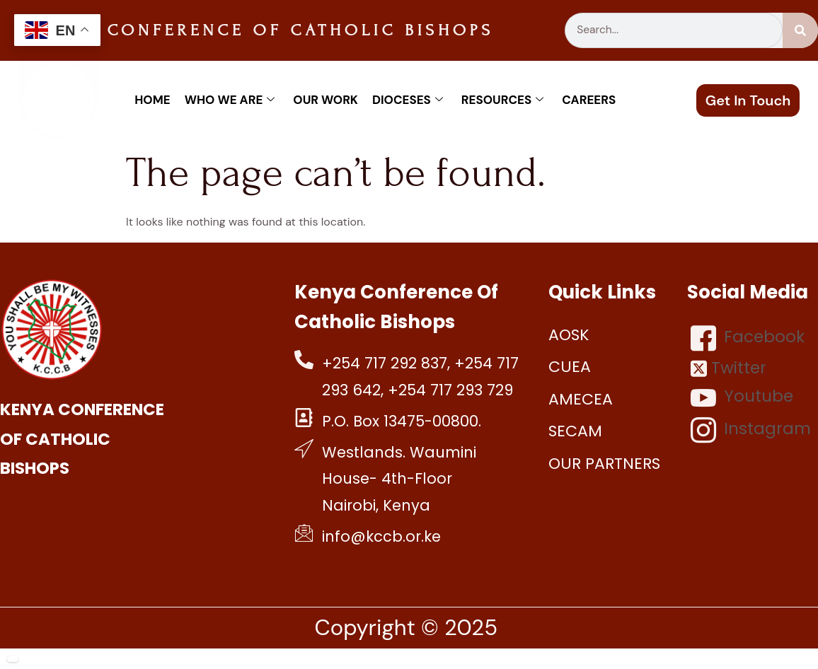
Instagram (751, 430)
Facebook (748, 338)
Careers (589, 99)
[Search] (800, 30)
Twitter (728, 368)
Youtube (742, 397)
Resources (502, 100)
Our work (325, 99)
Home (152, 99)
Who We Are (230, 100)
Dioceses (407, 100)
